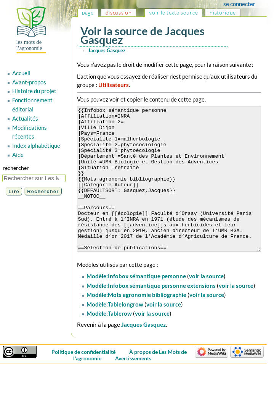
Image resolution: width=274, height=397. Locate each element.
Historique (223, 12)
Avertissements (137, 387)
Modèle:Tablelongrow (115, 332)
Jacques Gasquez (106, 50)
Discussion (119, 12)
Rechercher (16, 168)
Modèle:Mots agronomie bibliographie (136, 323)
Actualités (25, 118)
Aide (18, 154)
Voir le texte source (173, 12)
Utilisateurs (113, 84)
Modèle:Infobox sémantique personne (136, 304)
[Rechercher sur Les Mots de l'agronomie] (34, 178)
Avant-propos (29, 82)
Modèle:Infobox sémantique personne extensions (151, 314)
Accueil (21, 72)
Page (88, 12)
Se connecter (247, 3)
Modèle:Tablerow (109, 342)
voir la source (206, 304)
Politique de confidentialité (87, 380)
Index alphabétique (36, 145)
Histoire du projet (34, 90)
